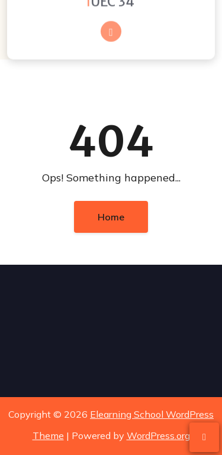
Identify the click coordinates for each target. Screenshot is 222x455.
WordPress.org (158, 435)
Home (111, 217)
